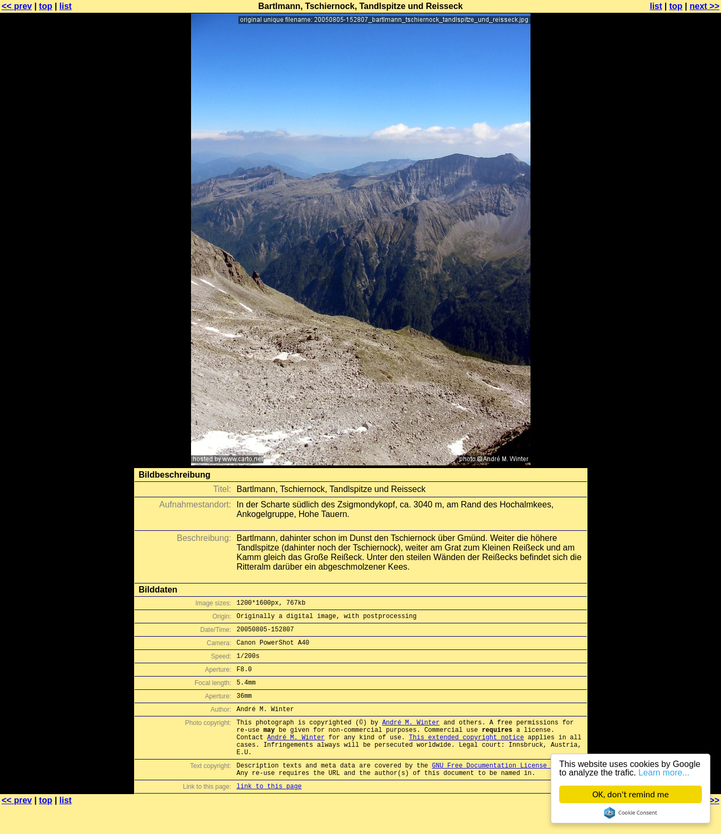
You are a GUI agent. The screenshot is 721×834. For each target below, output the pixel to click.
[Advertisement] (677, 263)
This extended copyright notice (466, 756)
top (45, 6)
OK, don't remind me (630, 794)
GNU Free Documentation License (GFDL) (503, 789)
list (66, 6)
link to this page (269, 813)
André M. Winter (411, 738)
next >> (704, 6)
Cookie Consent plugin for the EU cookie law (630, 813)
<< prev (17, 6)
